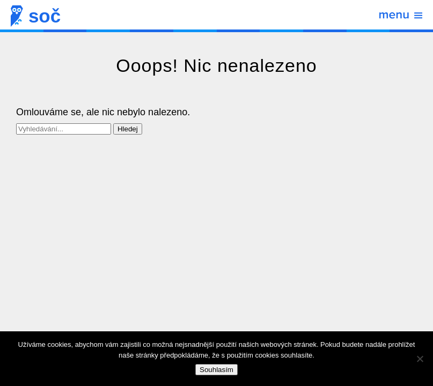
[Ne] (419, 358)
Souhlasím (216, 370)
